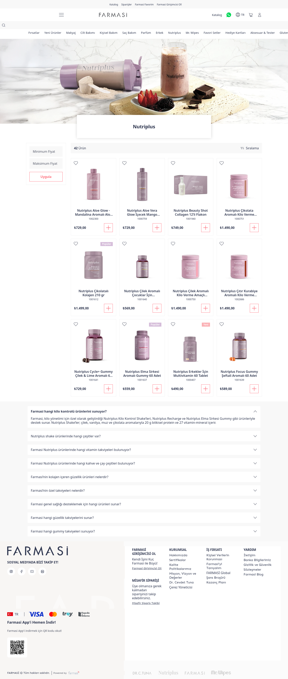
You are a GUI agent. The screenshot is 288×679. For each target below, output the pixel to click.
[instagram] (11, 563)
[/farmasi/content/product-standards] (177, 552)
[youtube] (32, 563)
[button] (46, 168)
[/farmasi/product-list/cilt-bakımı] (93, 26)
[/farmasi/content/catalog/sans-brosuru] (215, 570)
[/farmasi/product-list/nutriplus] (188, 26)
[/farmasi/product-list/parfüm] (156, 26)
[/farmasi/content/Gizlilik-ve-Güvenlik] (257, 557)
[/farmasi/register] (126, 4)
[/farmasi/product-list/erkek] (172, 26)
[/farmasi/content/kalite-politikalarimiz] (184, 559)
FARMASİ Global (218, 565)
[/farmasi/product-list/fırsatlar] (35, 26)
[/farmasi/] (40, 15)
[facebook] (22, 563)
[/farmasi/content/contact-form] (249, 547)
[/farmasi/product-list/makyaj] (75, 26)
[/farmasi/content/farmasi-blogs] (253, 566)
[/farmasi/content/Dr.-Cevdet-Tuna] (181, 574)
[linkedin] (42, 563)
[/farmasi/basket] (250, 14)
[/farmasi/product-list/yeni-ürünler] (55, 26)
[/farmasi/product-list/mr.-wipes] (207, 26)
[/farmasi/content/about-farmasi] (221, 558)
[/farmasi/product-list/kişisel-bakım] (116, 26)
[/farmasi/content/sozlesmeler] (252, 562)
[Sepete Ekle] (108, 219)
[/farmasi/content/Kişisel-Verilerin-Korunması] (221, 549)
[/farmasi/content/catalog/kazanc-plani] (216, 574)
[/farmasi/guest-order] (146, 595)
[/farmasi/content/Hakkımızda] (178, 547)
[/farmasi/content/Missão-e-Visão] (184, 568)
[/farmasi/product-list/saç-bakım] (138, 26)
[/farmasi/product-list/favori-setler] (229, 26)
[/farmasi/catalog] (114, 4)
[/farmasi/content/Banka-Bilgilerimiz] (257, 552)
